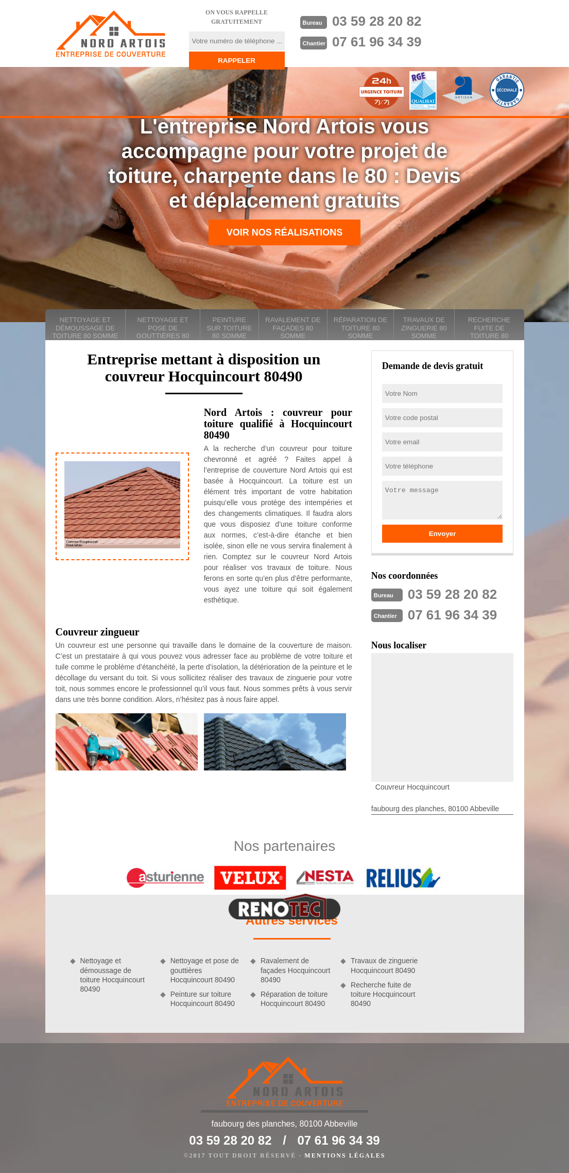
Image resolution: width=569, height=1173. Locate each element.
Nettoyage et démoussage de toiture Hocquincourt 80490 (112, 975)
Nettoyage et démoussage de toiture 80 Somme (85, 328)
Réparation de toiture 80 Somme (360, 328)
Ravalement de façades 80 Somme (293, 328)
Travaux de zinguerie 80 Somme (424, 328)
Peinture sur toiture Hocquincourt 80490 (202, 999)
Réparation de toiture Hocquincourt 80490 (294, 999)
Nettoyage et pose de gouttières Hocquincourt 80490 (204, 970)
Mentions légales (344, 1155)
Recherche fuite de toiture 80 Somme (489, 328)
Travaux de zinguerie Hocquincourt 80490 (384, 965)
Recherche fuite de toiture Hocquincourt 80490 (383, 994)
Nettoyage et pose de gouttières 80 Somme (162, 328)
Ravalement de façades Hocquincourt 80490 (295, 970)
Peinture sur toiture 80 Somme (229, 328)
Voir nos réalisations (285, 232)
